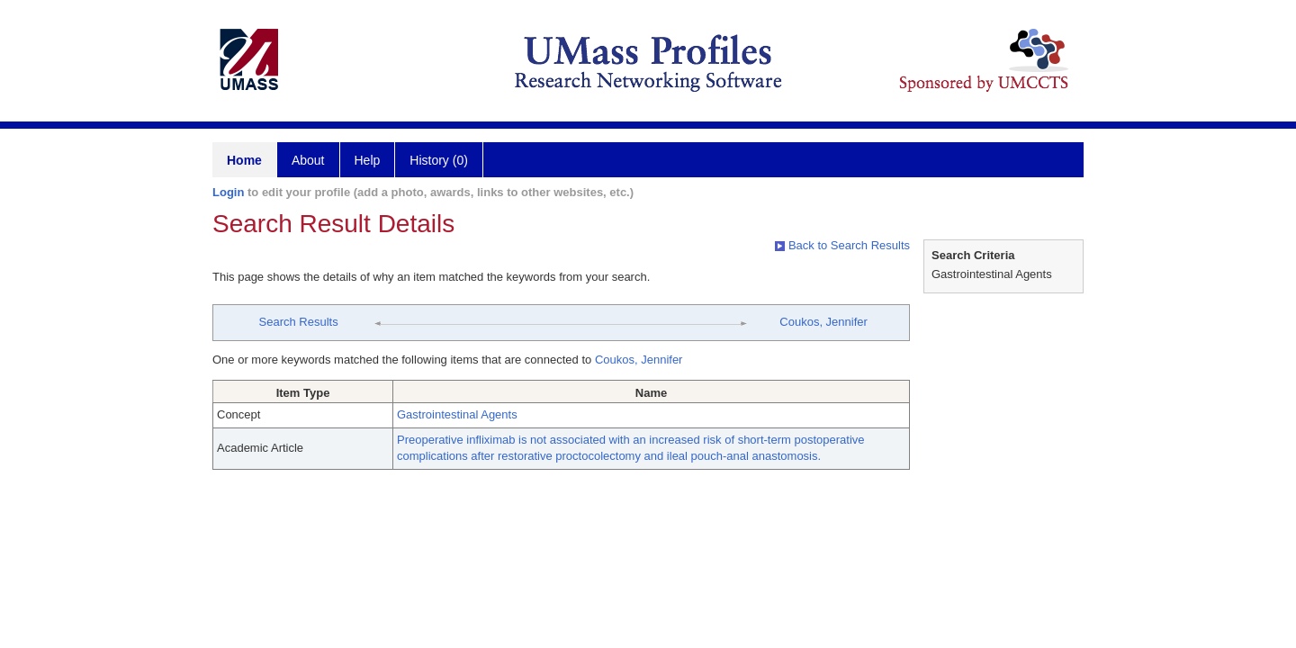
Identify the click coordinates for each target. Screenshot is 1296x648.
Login (228, 192)
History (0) (439, 160)
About (308, 160)
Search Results (298, 321)
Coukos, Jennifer (823, 321)
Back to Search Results (842, 245)
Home (244, 160)
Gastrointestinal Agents (457, 414)
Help (368, 160)
